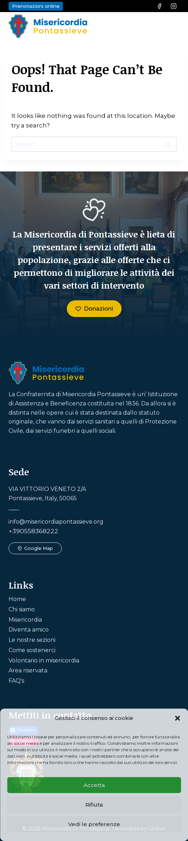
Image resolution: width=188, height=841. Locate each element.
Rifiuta (94, 804)
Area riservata (28, 670)
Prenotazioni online (36, 6)
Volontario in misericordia (44, 660)
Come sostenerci (32, 650)
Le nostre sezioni (32, 640)
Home (17, 599)
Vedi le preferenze (94, 824)
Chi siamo (22, 609)
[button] (177, 718)
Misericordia (25, 619)
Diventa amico (29, 629)
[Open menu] (171, 26)
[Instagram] (173, 6)
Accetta (94, 785)
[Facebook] (160, 6)
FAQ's (16, 680)
